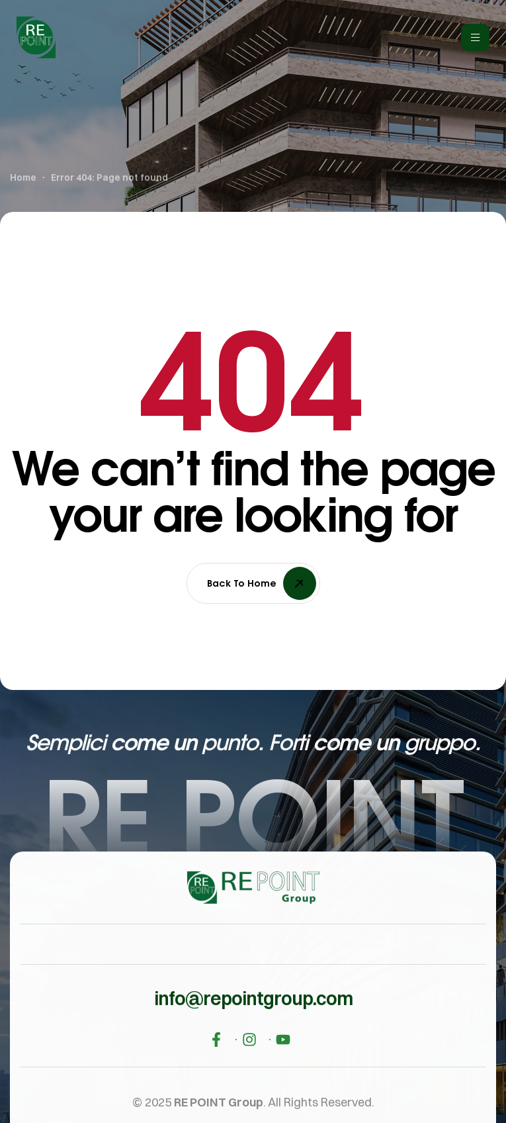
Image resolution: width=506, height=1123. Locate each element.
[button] (253, 1020)
